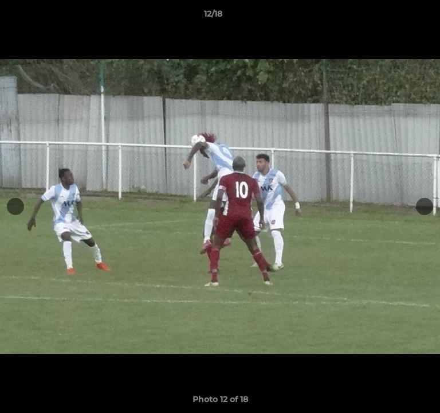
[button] (399, 16)
